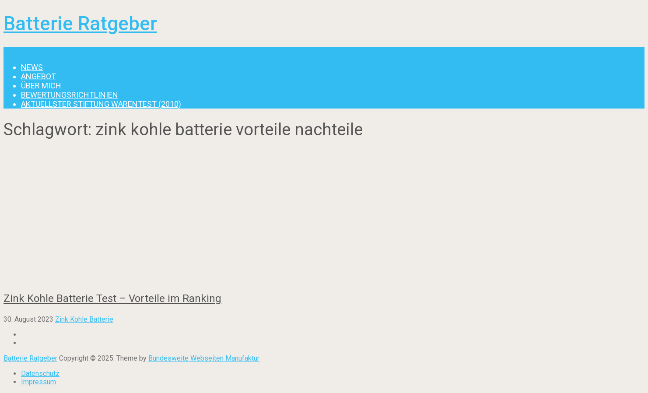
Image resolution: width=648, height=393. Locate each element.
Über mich (41, 85)
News (32, 67)
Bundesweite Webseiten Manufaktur (203, 358)
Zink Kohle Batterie (84, 319)
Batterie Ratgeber (80, 23)
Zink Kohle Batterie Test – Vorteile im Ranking (112, 298)
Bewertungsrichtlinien (69, 94)
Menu (12, 51)
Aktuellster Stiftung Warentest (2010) (101, 104)
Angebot (38, 76)
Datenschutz (40, 373)
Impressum (38, 382)
